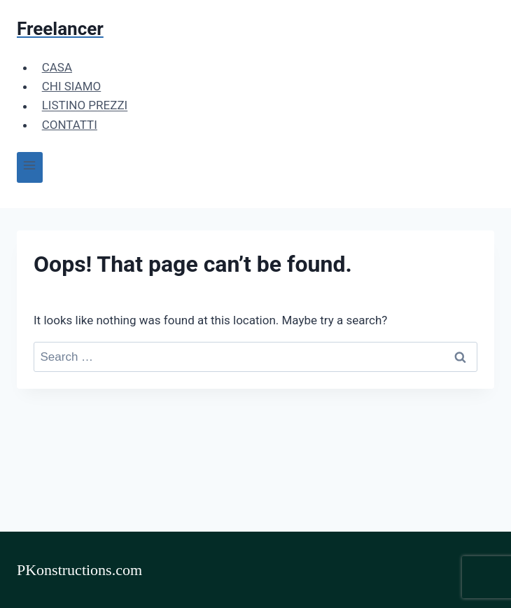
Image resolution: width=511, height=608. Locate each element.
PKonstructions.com (79, 570)
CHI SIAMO (72, 86)
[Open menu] (30, 167)
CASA (57, 67)
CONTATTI (69, 125)
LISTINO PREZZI (85, 106)
